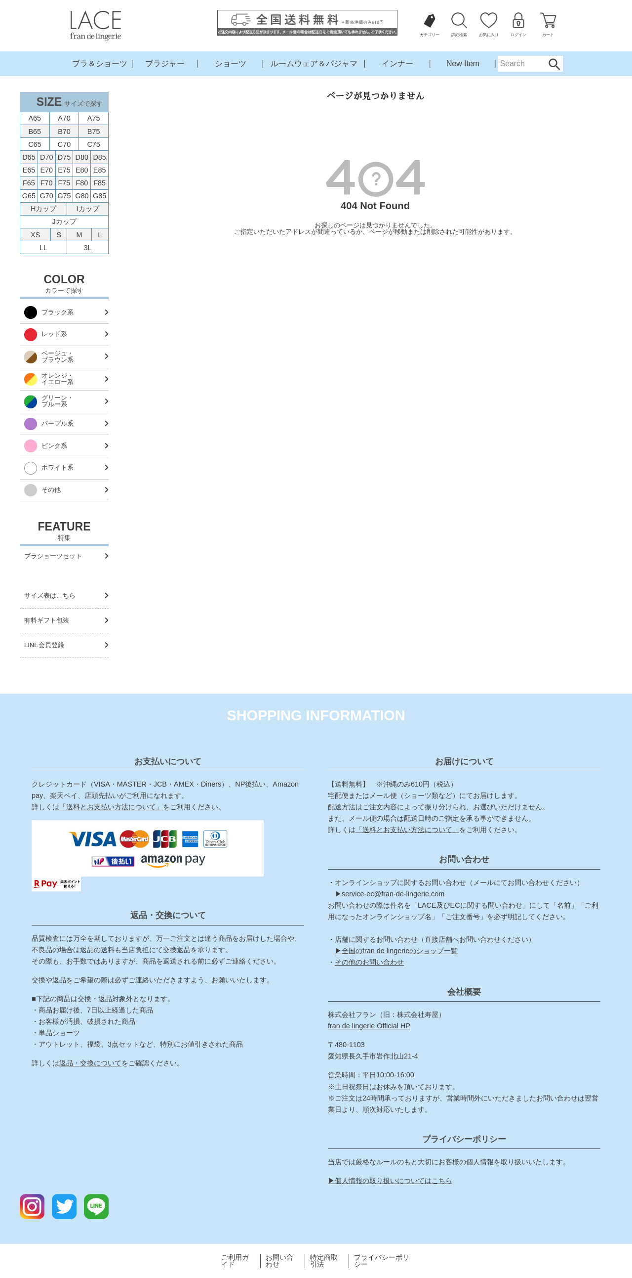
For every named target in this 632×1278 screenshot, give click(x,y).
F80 (82, 182)
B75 (93, 131)
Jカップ (64, 221)
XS (35, 234)
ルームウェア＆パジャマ (314, 63)
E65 (29, 170)
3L (88, 247)
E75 (64, 170)
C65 (34, 144)
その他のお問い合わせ (369, 962)
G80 (81, 195)
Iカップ (88, 208)
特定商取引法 (324, 1261)
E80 (82, 170)
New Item (462, 63)
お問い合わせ (279, 1261)
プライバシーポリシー (381, 1261)
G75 (64, 195)
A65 (35, 118)
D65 (28, 157)
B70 (64, 131)
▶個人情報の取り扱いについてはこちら (390, 1180)
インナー (397, 63)
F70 (46, 182)
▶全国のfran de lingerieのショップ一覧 (396, 950)
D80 (82, 157)
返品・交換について (90, 1062)
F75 (64, 182)
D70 (46, 157)
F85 (99, 182)
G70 (46, 195)
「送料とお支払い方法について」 (111, 806)
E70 (46, 170)
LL (43, 247)
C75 (93, 144)
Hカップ (43, 208)
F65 (29, 182)
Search (554, 64)
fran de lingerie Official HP (369, 1025)
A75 (93, 118)
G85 (99, 195)
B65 (35, 131)
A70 (64, 118)
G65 (29, 195)
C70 (64, 144)
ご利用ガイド (235, 1261)
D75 (64, 157)
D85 (99, 157)
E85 (99, 170)
